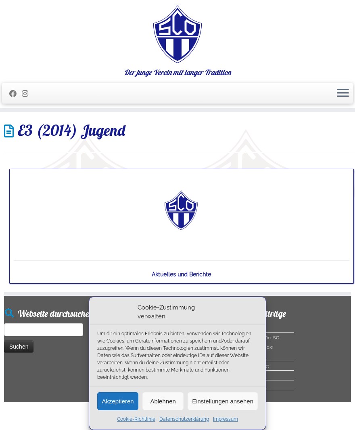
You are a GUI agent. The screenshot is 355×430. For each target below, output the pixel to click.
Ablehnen (162, 401)
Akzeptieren (118, 401)
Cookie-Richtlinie (136, 419)
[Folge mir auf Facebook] (15, 93)
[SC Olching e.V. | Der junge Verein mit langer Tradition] (177, 34)
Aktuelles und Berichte (181, 274)
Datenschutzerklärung (184, 419)
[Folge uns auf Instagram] (27, 93)
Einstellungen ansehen (222, 401)
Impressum (225, 419)
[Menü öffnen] (343, 93)
